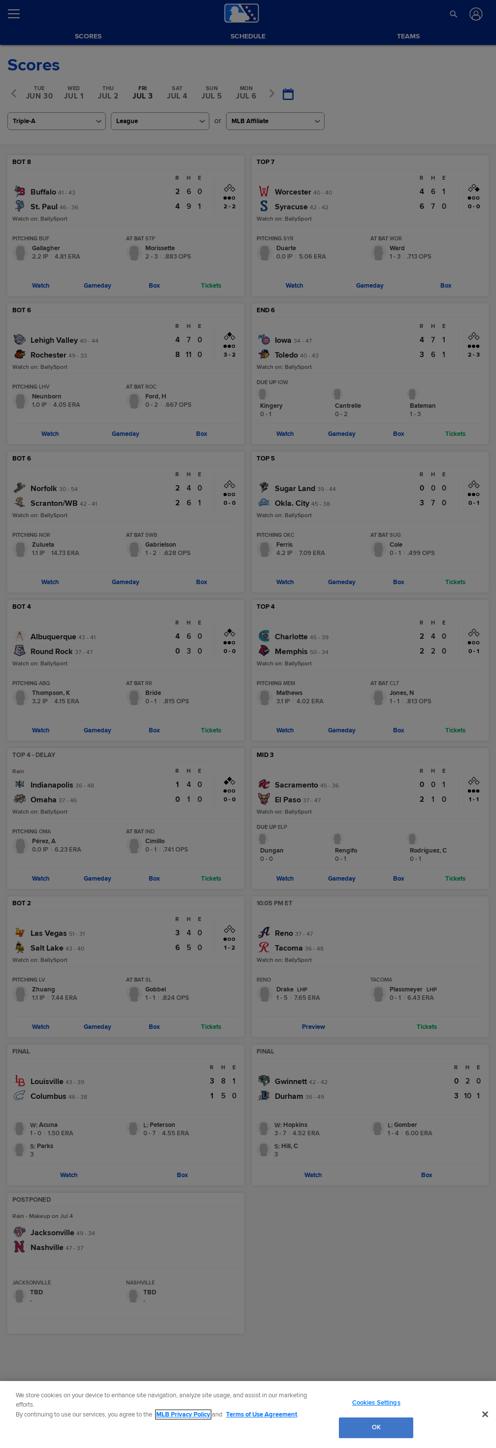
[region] (248, 1414)
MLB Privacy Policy (183, 1414)
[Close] (485, 1414)
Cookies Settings (376, 1403)
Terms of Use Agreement (261, 1414)
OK (376, 1427)
